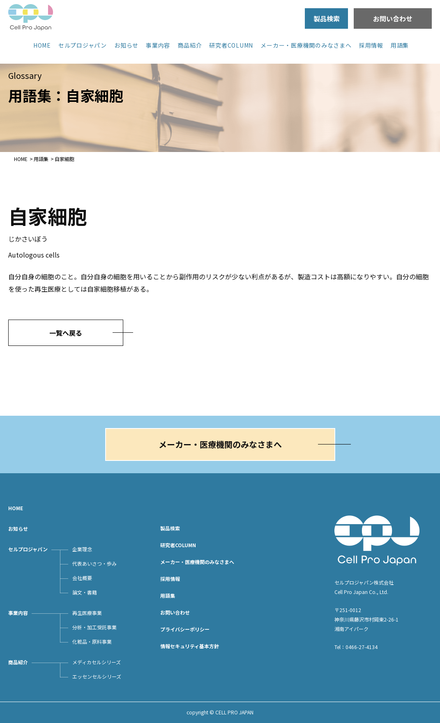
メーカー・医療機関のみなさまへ (306, 45)
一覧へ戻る (65, 333)
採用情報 (371, 45)
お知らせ (126, 45)
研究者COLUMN (231, 45)
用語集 (400, 45)
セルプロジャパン (82, 45)
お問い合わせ (392, 18)
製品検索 (326, 18)
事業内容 (158, 45)
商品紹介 (189, 45)
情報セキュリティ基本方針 (189, 645)
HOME (42, 45)
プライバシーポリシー (185, 629)
